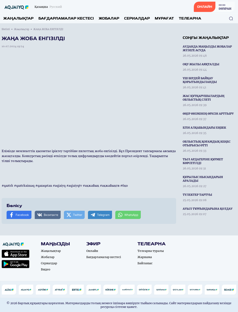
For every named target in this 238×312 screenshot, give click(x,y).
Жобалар (109, 18)
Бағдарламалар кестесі (66, 18)
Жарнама (144, 257)
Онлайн (92, 251)
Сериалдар (137, 18)
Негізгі (6, 29)
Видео (45, 269)
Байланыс (145, 263)
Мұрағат (164, 18)
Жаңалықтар (18, 18)
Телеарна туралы (150, 251)
